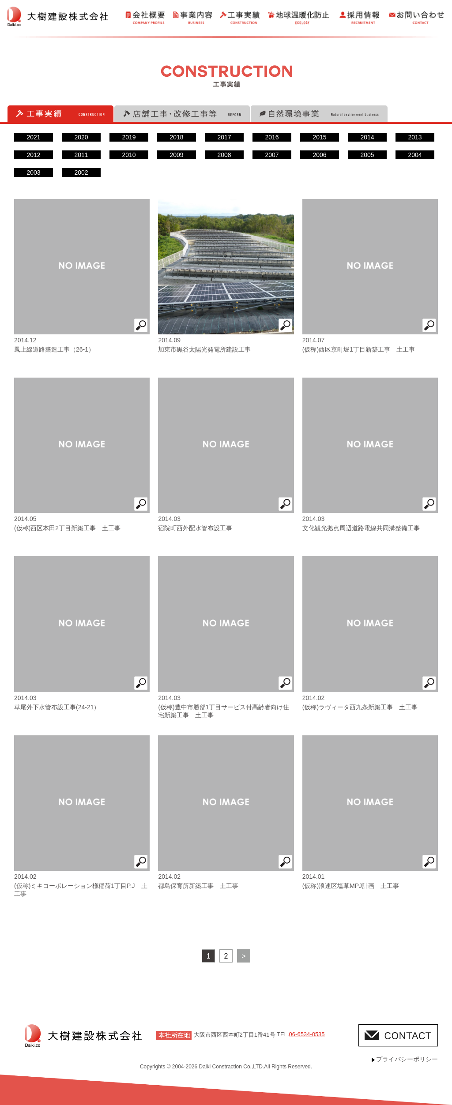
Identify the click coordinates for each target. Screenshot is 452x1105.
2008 (224, 154)
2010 (129, 154)
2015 (319, 137)
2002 (81, 172)
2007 (272, 154)
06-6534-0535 (307, 1034)
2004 (415, 154)
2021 (33, 137)
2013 (415, 137)
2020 (81, 137)
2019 (129, 137)
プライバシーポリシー (407, 1059)
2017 (224, 137)
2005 (367, 154)
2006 (319, 154)
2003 (33, 172)
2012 (33, 154)
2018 (176, 137)
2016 (272, 137)
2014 (367, 137)
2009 (176, 154)
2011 (81, 154)
